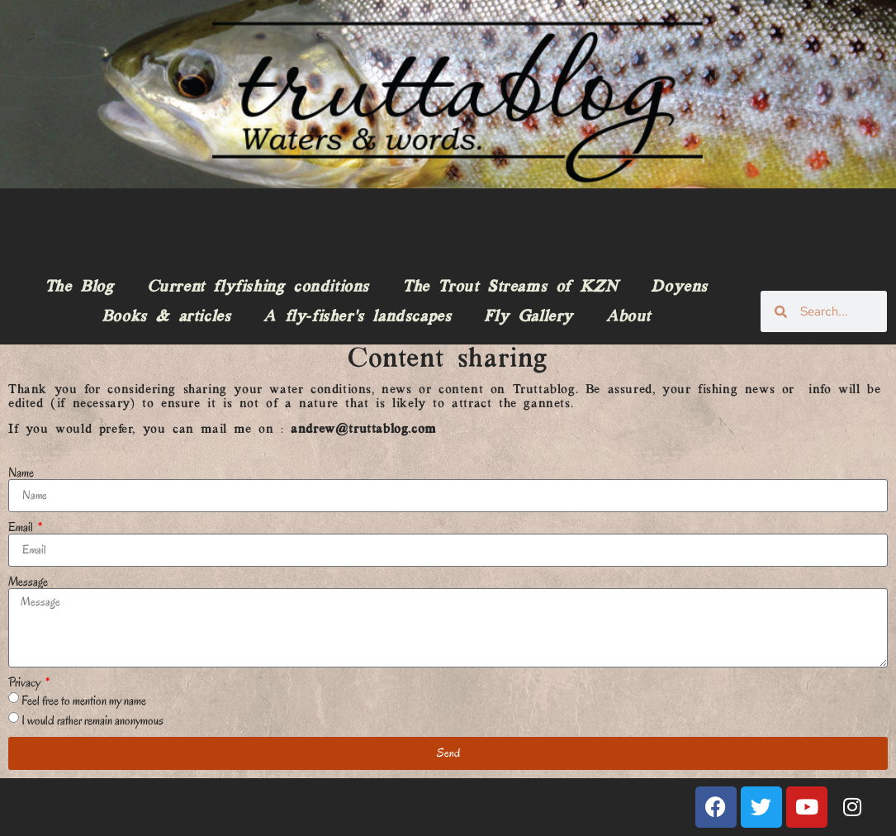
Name (21, 472)
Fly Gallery (528, 317)
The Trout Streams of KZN (510, 287)
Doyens (679, 287)
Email (22, 527)
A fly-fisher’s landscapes (357, 317)
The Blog (79, 287)
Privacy (25, 682)
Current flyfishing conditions (258, 287)
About (628, 317)
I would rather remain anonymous (92, 719)
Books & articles (166, 317)
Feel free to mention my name (83, 699)
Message (28, 581)
